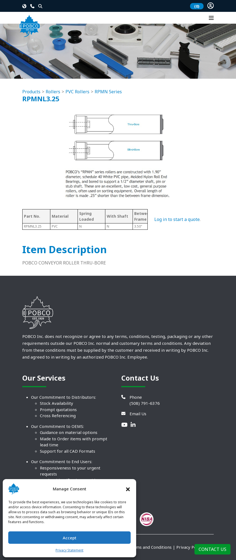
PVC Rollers (77, 92)
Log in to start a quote (177, 219)
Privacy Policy (189, 547)
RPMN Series (108, 92)
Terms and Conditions (150, 547)
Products (31, 92)
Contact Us (212, 549)
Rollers (53, 92)
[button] (128, 488)
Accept (69, 537)
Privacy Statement (69, 550)
